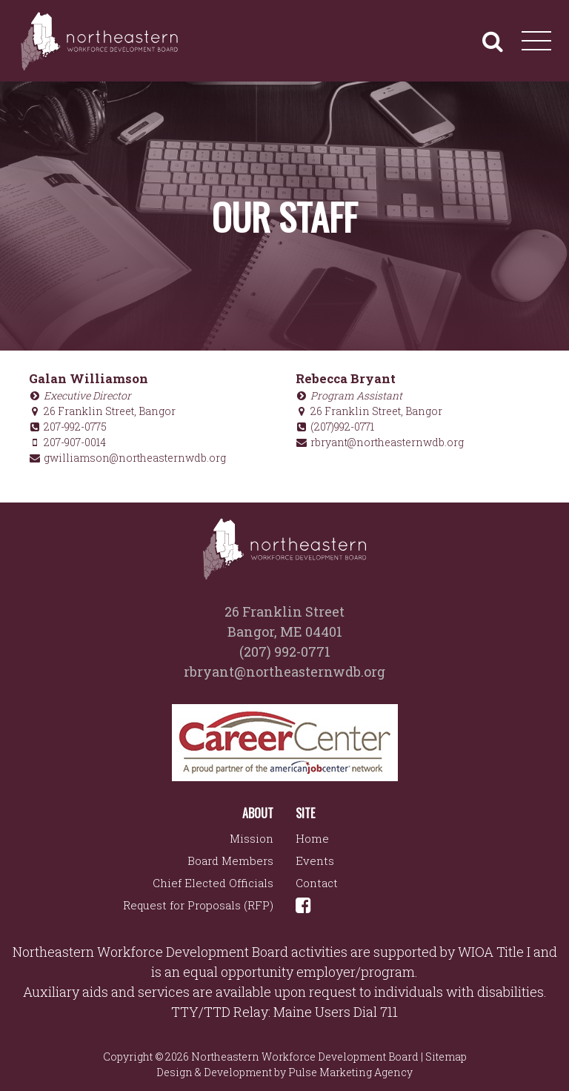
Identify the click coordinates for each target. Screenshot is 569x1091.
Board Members (230, 860)
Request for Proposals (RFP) (198, 905)
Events (315, 860)
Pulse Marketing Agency (350, 1072)
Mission (251, 838)
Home (312, 838)
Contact (317, 882)
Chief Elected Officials (213, 882)
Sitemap (446, 1056)
